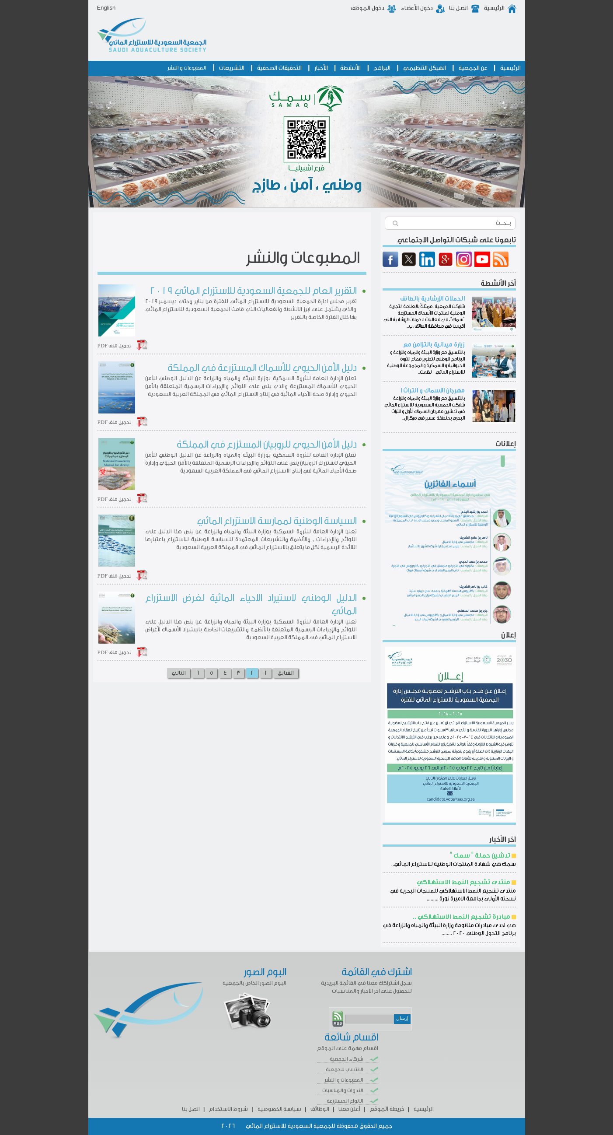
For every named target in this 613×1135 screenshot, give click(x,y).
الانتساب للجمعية (344, 1069)
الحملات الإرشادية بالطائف (432, 298)
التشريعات (231, 68)
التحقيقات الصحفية (279, 68)
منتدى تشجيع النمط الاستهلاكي (463, 882)
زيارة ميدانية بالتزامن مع (434, 344)
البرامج (381, 68)
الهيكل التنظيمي (424, 68)
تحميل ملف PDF (115, 346)
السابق (286, 672)
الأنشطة (350, 68)
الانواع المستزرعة (345, 1101)
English (106, 7)
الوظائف (319, 1109)
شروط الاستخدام (228, 1109)
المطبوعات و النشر (186, 68)
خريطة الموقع (387, 1109)
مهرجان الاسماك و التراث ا (433, 390)
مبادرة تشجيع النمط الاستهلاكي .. (461, 917)
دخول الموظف (367, 8)
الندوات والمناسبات (342, 1090)
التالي (178, 672)
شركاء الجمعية (346, 1059)
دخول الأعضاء (417, 8)
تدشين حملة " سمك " (480, 855)
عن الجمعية (473, 68)
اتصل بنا (458, 8)
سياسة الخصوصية (279, 1109)
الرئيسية (494, 8)
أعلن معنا (349, 1109)
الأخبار (321, 68)
